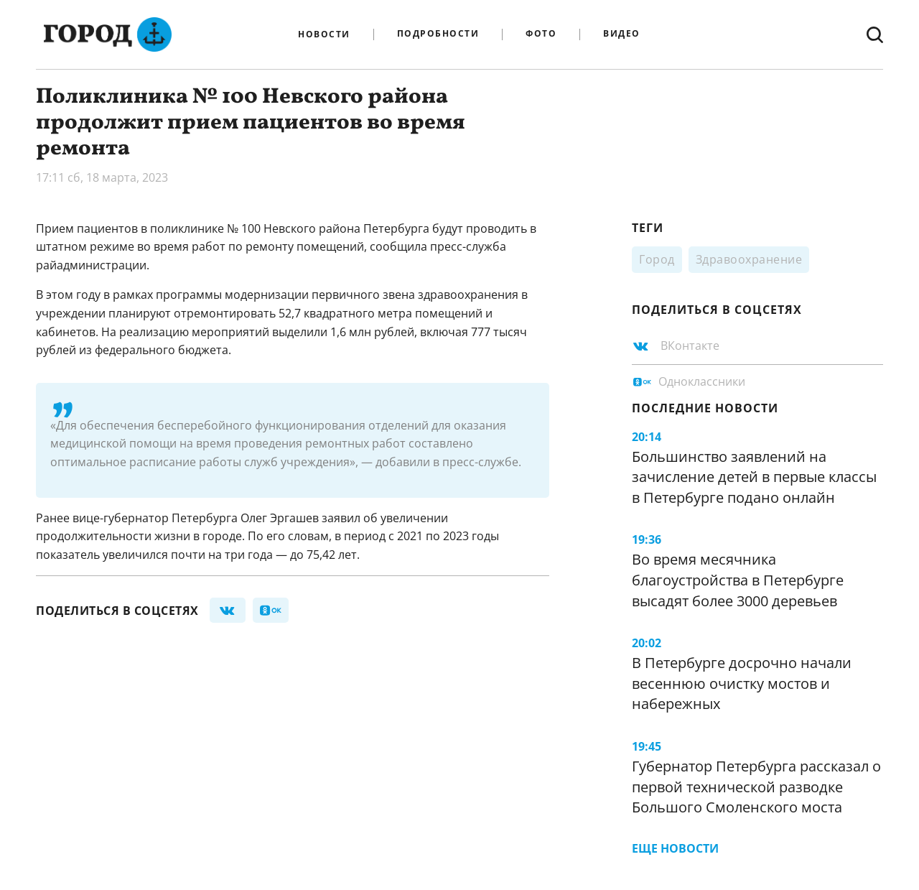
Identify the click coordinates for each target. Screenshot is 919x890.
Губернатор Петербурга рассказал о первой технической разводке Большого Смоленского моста (756, 786)
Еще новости (675, 848)
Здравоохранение (749, 259)
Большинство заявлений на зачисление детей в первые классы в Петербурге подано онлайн (754, 477)
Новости (324, 34)
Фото (541, 34)
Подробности (438, 34)
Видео (621, 34)
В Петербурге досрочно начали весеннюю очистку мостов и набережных (742, 683)
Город (657, 259)
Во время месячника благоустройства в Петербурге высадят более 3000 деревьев (738, 580)
